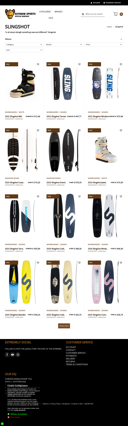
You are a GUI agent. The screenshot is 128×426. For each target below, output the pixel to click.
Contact (71, 350)
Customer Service (113, 3)
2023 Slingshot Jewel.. (97, 182)
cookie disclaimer (19, 410)
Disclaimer (66, 404)
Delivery (70, 358)
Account (96, 3)
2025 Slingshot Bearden (15, 314)
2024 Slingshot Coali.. (55, 248)
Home (109, 27)
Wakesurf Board (12, 178)
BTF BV (90, 404)
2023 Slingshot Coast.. (14, 182)
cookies (10, 394)
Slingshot (119, 27)
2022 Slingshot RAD (13, 116)
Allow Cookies (18, 414)
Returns (70, 361)
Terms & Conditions (77, 364)
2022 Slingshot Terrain (56, 116)
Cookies (74, 404)
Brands (58, 11)
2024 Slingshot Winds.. (98, 248)
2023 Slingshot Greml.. (56, 182)
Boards (63, 112)
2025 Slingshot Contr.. (97, 314)
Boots (21, 112)
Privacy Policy (55, 404)
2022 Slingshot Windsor (98, 116)
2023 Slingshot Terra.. (14, 248)
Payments (71, 355)
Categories (45, 11)
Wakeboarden (11, 112)
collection (14, 119)
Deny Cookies (15, 417)
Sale (51, 18)
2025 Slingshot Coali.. (55, 314)
